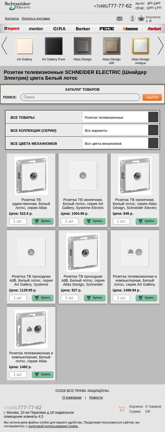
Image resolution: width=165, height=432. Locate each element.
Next (161, 46)
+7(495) (113, 6)
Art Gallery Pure (53, 59)
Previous (4, 46)
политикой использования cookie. (53, 426)
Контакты (12, 18)
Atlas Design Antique (141, 61)
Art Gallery (24, 59)
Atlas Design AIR (111, 61)
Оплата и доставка (36, 18)
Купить (42, 221)
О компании (72, 397)
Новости (96, 397)
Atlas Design (83, 59)
